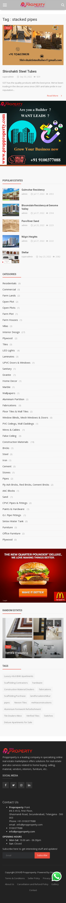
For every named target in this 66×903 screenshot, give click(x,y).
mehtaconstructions (41, 702)
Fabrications (9, 405)
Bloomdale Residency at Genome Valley (40, 207)
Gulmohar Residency (33, 189)
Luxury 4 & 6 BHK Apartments (18, 676)
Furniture (7, 527)
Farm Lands (9, 295)
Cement (6, 466)
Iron (4, 460)
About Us (9, 884)
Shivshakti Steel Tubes (19, 71)
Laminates (8, 356)
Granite (7, 374)
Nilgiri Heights (29, 236)
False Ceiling (9, 435)
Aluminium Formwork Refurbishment (22, 709)
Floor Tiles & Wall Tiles (15, 411)
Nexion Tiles (20, 702)
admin (24, 194)
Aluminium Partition (13, 399)
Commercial (9, 289)
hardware (37, 682)
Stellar (25, 252)
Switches (48, 715)
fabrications (45, 689)
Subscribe (42, 855)
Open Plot (8, 301)
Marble (6, 387)
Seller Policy (34, 878)
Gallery (55, 884)
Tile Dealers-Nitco (13, 715)
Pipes (5, 478)
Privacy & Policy (51, 878)
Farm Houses (10, 319)
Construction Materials (15, 442)
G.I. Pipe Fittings (12, 515)
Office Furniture (11, 533)
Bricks (5, 448)
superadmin (8, 76)
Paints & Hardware (13, 509)
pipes (7, 702)
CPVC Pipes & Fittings (14, 503)
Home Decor (9, 381)
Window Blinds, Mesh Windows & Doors (25, 417)
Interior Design (11, 332)
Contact (33, 890)
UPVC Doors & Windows (16, 362)
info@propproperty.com (22, 831)
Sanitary (7, 368)
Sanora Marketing (16, 652)
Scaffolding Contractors (16, 682)
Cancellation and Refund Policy (32, 884)
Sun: (11, 843)
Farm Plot (8, 313)
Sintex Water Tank (12, 521)
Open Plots (8, 307)
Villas (5, 326)
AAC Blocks (8, 490)
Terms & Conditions (15, 878)
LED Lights (8, 350)
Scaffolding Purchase (15, 695)
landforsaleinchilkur (40, 695)
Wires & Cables (11, 429)
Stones (6, 472)
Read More (55, 95)
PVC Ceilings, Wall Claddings (18, 423)
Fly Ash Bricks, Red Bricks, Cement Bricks (25, 484)
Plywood (7, 338)
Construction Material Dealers (19, 689)
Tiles (5, 344)
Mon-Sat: (14, 840)
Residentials (9, 283)
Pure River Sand (30, 221)
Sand (5, 496)
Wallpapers (8, 393)
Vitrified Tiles (32, 715)
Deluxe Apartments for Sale (18, 722)
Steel (5, 454)
